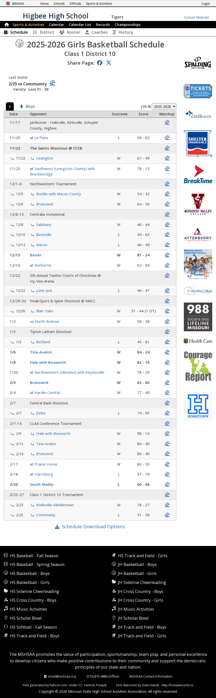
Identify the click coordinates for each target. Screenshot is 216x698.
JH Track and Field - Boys (142, 627)
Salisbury (43, 224)
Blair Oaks (44, 310)
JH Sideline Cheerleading (142, 582)
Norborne (42, 265)
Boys (30, 106)
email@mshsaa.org (62, 676)
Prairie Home (45, 464)
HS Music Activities (28, 609)
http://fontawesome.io (177, 685)
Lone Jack (44, 290)
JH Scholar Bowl (133, 618)
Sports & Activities (28, 24)
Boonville (44, 234)
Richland (43, 341)
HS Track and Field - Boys (34, 636)
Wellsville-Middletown (55, 504)
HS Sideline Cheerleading (34, 591)
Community (45, 514)
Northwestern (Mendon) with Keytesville (69, 372)
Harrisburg (43, 474)
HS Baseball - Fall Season (34, 555)
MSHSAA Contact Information (151, 676)
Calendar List (80, 24)
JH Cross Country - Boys (140, 591)
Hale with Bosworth (48, 362)
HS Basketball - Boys (30, 573)
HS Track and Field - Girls (142, 555)
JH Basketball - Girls (137, 573)
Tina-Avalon (41, 351)
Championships (127, 24)
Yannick (89, 685)
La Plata (41, 137)
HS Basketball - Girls (30, 582)
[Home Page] (44, 3)
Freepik (101, 685)
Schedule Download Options (93, 526)
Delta (40, 412)
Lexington (44, 158)
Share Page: (80, 63)
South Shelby (41, 484)
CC (80, 685)
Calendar (56, 24)
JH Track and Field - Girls (142, 636)
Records (103, 24)
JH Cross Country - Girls (140, 600)
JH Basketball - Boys (137, 564)
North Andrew (47, 321)
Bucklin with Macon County (58, 193)
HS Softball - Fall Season (33, 627)
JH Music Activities (136, 609)
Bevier (35, 254)
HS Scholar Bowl (26, 618)
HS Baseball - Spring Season (37, 564)
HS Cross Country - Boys (33, 600)
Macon (41, 244)
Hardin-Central (47, 392)
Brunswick (44, 203)
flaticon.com (58, 685)
